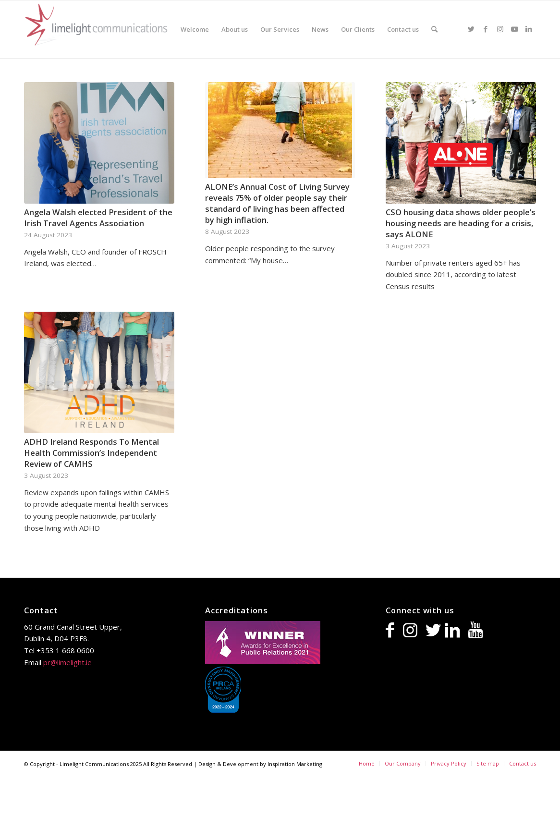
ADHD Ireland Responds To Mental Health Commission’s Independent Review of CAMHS (91, 452)
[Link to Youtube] (514, 29)
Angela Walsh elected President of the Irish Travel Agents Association (98, 218)
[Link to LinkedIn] (529, 29)
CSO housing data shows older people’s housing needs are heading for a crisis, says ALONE (461, 223)
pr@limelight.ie (67, 662)
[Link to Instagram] (500, 29)
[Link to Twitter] (471, 29)
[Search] (434, 29)
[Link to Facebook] (485, 29)
